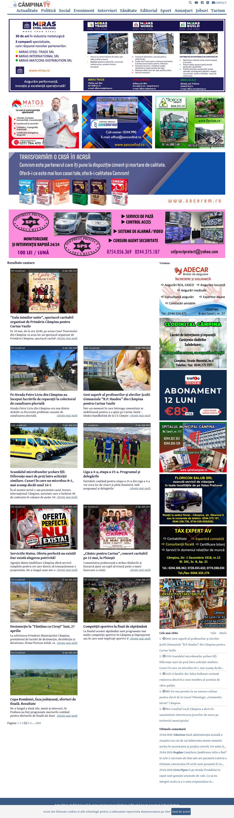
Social (64, 10)
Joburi (202, 10)
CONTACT (219, 2)
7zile (213, 633)
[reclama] (117, 91)
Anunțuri (184, 10)
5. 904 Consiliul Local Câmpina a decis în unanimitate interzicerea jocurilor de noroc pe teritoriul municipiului (189, 715)
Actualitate (27, 10)
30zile (223, 633)
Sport (165, 10)
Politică (48, 10)
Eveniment (84, 10)
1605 (38, 723)
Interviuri (107, 10)
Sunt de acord (181, 811)
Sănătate (128, 10)
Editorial (148, 10)
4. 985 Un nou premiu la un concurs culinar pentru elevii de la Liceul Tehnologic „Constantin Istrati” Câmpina (190, 697)
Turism (218, 10)
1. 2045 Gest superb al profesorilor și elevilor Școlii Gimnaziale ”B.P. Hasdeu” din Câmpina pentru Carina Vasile (192, 644)
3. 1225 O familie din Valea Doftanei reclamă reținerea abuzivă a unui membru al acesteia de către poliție (189, 679)
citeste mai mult (67, 338)
